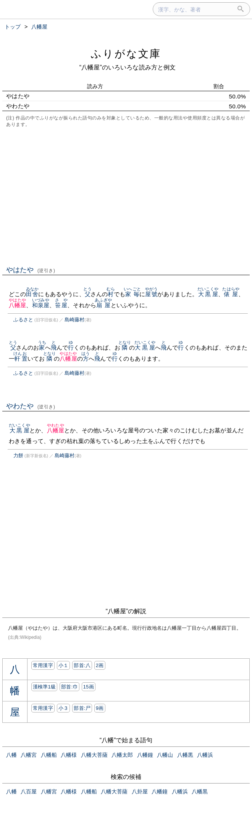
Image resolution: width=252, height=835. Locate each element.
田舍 (32, 294)
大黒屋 (208, 294)
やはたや (30, 270)
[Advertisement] (126, 195)
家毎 (132, 294)
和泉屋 (40, 305)
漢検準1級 (44, 687)
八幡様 (69, 755)
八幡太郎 (122, 755)
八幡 (11, 755)
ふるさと (23, 319)
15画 (88, 687)
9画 (100, 708)
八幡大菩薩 (94, 755)
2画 (100, 665)
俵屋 (230, 294)
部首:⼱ (69, 687)
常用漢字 (43, 665)
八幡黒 (185, 755)
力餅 (18, 455)
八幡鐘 (145, 755)
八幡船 (49, 755)
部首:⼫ (82, 708)
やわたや (30, 406)
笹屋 (61, 305)
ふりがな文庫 (126, 54)
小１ (63, 665)
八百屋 (29, 791)
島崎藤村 (74, 319)
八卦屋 (140, 791)
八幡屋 (17, 305)
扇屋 (103, 305)
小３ (63, 708)
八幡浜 (205, 755)
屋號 (151, 294)
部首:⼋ (82, 665)
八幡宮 (29, 755)
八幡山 (165, 755)
